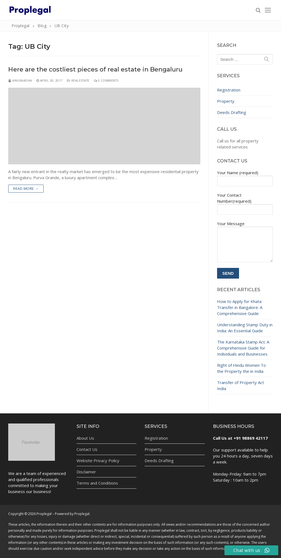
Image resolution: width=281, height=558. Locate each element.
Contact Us (87, 449)
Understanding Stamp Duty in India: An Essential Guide (244, 327)
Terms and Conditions (97, 483)
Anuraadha (20, 80)
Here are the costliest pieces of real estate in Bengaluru (95, 69)
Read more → (26, 188)
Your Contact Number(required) (245, 202)
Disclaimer (86, 471)
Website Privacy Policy (98, 460)
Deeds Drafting (231, 112)
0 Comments (106, 80)
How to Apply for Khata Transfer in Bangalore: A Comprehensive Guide (239, 307)
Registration (228, 90)
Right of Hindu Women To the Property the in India (241, 368)
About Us (85, 438)
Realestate (78, 80)
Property (225, 101)
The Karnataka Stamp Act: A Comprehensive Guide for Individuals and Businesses (243, 348)
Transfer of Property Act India (240, 385)
